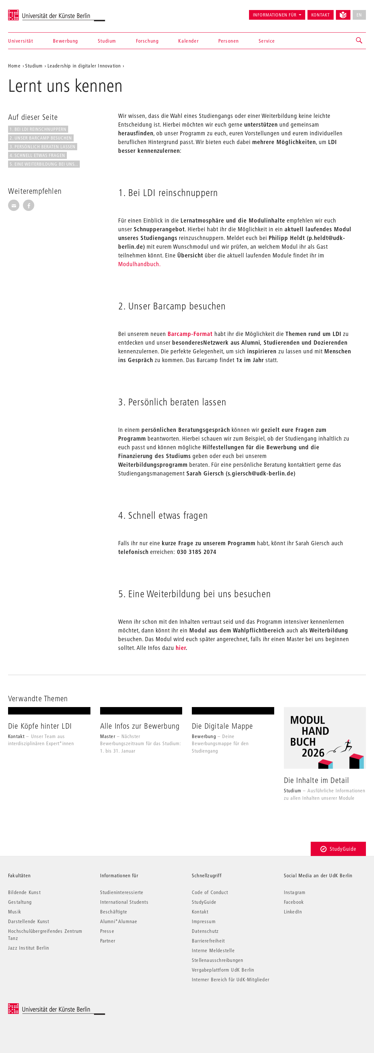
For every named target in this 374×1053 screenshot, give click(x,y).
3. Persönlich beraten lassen (43, 147)
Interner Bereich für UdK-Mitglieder (230, 979)
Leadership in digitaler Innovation (84, 65)
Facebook (294, 902)
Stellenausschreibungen (217, 960)
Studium (107, 40)
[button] (359, 41)
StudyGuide (338, 848)
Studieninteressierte (122, 892)
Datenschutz (205, 931)
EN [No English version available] (359, 15)
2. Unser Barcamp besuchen (41, 138)
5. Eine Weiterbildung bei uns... (44, 164)
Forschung (147, 40)
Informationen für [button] (274, 15)
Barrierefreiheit (208, 940)
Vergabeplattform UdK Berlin (223, 969)
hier (181, 648)
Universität (20, 40)
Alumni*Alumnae (119, 921)
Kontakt (320, 15)
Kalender (188, 40)
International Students (124, 902)
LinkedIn (293, 911)
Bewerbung (65, 40)
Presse (107, 931)
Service (267, 40)
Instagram (295, 892)
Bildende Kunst (24, 892)
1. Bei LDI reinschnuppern (38, 129)
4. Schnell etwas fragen (37, 155)
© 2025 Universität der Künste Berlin (42, 1006)
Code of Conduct (210, 892)
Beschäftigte (113, 911)
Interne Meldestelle (213, 950)
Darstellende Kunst (28, 921)
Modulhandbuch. (139, 264)
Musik (14, 911)
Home (14, 65)
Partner (107, 940)
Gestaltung (20, 902)
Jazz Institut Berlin (28, 947)
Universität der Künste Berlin (33, 12)
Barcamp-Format (191, 334)
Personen (228, 40)
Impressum (204, 921)
